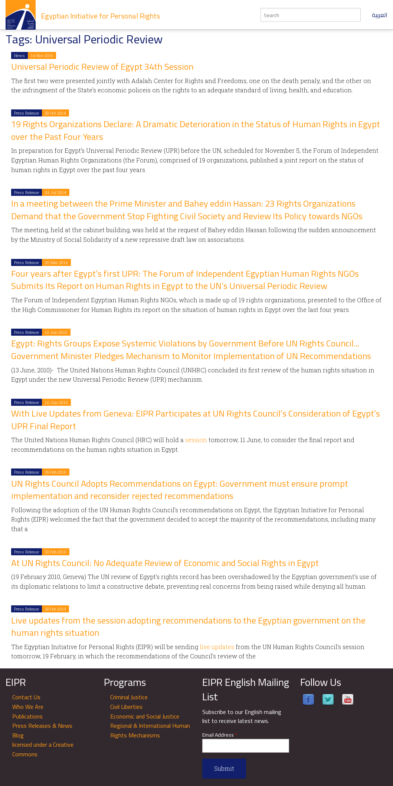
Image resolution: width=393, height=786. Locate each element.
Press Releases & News (42, 725)
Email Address (219, 735)
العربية (379, 14)
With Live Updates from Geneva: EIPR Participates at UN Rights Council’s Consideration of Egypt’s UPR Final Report (195, 419)
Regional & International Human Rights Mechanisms (150, 730)
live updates (218, 647)
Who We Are (27, 706)
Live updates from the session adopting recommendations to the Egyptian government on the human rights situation (188, 626)
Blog (18, 735)
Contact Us (26, 697)
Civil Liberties (126, 706)
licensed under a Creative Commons (42, 749)
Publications (27, 716)
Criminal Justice (129, 697)
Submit (224, 768)
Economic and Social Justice (144, 716)
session (196, 440)
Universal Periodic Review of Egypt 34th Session (102, 66)
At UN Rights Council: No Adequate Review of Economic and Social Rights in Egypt (165, 563)
